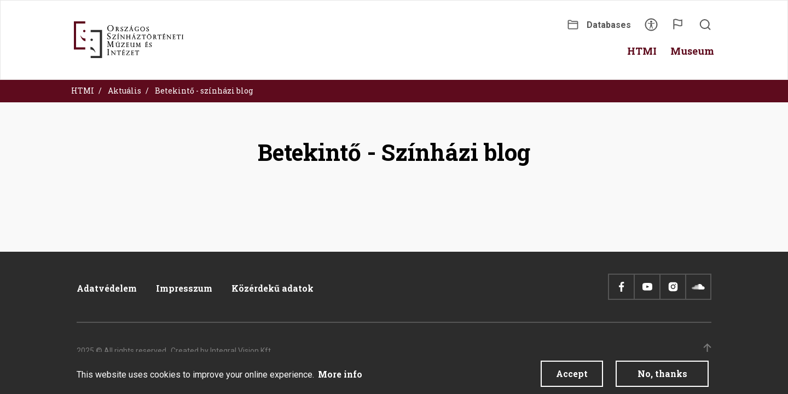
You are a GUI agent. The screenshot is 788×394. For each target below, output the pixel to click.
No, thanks (662, 377)
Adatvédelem (107, 288)
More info (340, 377)
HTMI (82, 90)
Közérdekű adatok (272, 288)
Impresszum (184, 288)
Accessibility (651, 28)
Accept (572, 377)
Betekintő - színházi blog (204, 90)
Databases (609, 25)
